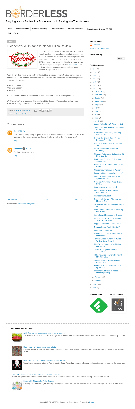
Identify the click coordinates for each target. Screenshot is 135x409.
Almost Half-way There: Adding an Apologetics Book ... (107, 178)
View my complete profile (99, 48)
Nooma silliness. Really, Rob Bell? (107, 227)
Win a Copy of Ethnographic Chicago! (108, 215)
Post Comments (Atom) (26, 204)
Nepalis (24, 114)
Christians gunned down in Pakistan (107, 170)
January (98, 280)
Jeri (15, 131)
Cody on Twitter (13, 33)
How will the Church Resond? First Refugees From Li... (107, 139)
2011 (95, 89)
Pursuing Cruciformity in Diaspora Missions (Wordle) (106, 272)
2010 (95, 285)
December (99, 91)
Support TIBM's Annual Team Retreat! (108, 224)
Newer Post (12, 200)
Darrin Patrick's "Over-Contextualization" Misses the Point (45, 361)
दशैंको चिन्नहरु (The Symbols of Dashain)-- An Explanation (44, 333)
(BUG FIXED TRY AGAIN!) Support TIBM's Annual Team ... (107, 219)
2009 (95, 288)
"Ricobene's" (74, 64)
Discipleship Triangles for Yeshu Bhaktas (38, 381)
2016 (95, 72)
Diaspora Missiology (39, 29)
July (96, 108)
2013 (95, 82)
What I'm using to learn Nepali (105, 187)
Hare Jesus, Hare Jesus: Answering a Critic (39, 347)
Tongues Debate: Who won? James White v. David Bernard (107, 240)
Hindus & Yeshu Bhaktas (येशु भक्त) (99, 29)
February (98, 277)
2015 (95, 76)
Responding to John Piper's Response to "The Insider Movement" (36, 374)
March (97, 121)
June (97, 111)
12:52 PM (21, 131)
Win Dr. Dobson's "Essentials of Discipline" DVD (106, 192)
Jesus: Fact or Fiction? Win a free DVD (108, 124)
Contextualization (57, 29)
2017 (95, 69)
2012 (95, 85)
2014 (95, 79)
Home (9, 29)
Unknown (18, 149)
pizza (29, 114)
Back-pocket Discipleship (103, 230)
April (96, 118)
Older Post (79, 200)
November (99, 95)
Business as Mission (75, 29)
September (99, 101)
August (97, 105)
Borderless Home (22, 29)
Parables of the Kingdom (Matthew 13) (108, 173)
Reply (16, 141)
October (98, 98)
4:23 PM (29, 149)
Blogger (92, 402)
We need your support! (102, 196)
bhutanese (17, 114)
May (96, 115)
